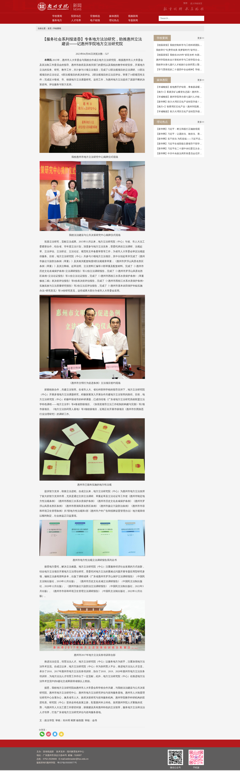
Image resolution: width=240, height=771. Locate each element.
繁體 (185, 3)
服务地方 (57, 20)
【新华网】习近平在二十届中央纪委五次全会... (180, 148)
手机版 (196, 767)
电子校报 (95, 20)
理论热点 (114, 20)
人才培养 (76, 20)
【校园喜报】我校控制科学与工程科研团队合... (180, 45)
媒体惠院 (114, 16)
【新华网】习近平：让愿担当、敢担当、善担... (180, 133)
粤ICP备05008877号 (67, 762)
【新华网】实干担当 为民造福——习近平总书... (180, 138)
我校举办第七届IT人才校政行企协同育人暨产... (180, 64)
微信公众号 (175, 767)
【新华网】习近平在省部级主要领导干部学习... (180, 143)
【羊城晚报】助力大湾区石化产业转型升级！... (180, 111)
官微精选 (95, 16)
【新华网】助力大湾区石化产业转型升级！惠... (180, 101)
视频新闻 (133, 16)
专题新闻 (133, 20)
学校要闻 (57, 16)
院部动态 (76, 16)
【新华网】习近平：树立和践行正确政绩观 (178, 129)
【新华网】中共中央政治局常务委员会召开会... (180, 153)
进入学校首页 (196, 3)
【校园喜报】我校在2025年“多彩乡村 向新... (178, 54)
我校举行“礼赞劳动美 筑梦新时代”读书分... (177, 50)
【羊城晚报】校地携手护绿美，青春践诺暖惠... (180, 87)
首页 (50, 28)
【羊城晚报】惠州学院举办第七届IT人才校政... (180, 96)
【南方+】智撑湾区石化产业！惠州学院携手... (179, 106)
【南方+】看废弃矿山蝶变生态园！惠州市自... (179, 92)
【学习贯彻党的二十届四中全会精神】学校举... (180, 69)
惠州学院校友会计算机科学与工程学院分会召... (180, 59)
